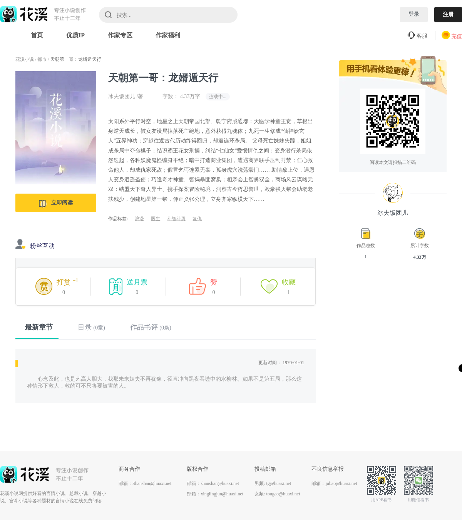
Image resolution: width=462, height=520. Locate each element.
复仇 (197, 218)
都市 (42, 59)
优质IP (75, 35)
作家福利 (168, 35)
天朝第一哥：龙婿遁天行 (75, 59)
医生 (155, 218)
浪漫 (139, 218)
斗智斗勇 (176, 218)
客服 (417, 36)
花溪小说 (24, 59)
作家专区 (120, 35)
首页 (37, 35)
